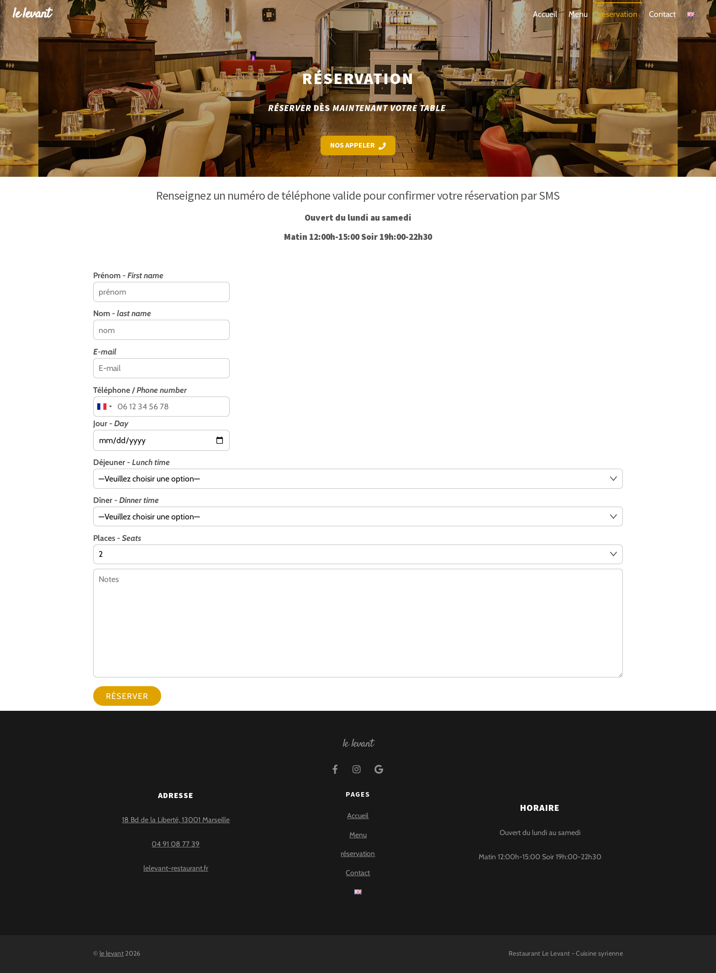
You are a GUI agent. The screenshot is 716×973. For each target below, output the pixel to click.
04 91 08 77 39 (176, 844)
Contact (662, 14)
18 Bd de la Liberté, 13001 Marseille (176, 819)
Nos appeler (358, 145)
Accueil (545, 14)
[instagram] (357, 768)
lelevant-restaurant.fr (175, 868)
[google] (379, 768)
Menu (578, 14)
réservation (618, 14)
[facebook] (335, 768)
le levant (112, 953)
